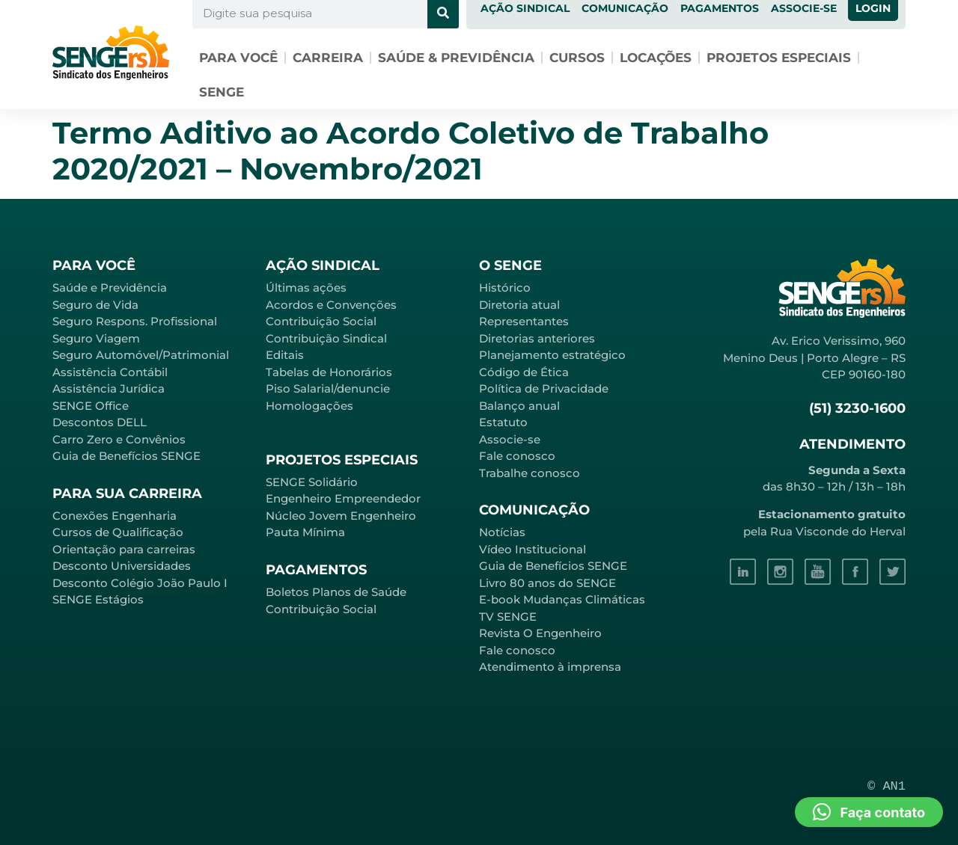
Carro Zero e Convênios (119, 439)
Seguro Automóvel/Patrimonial (140, 355)
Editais (285, 355)
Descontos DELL (99, 422)
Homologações (309, 406)
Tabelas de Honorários (329, 372)
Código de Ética (524, 372)
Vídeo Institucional (532, 549)
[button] (869, 812)
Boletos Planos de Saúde (336, 592)
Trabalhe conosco (529, 473)
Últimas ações (306, 287)
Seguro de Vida (95, 305)
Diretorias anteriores (537, 338)
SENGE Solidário (312, 482)
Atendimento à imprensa (550, 667)
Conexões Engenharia (114, 515)
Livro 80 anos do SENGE (547, 583)
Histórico (505, 287)
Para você (238, 57)
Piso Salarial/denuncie (328, 388)
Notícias (502, 532)
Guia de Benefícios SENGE (126, 456)
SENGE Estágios (98, 599)
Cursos (577, 57)
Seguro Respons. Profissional (134, 321)
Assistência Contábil (110, 372)
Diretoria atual (519, 305)
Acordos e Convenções (331, 305)
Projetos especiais (779, 57)
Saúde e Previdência (109, 287)
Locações (656, 57)
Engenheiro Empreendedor (343, 498)
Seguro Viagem (96, 338)
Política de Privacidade (543, 388)
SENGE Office (90, 406)
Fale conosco (517, 456)
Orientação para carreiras (123, 549)
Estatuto (503, 422)
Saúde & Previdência (456, 57)
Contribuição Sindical (326, 338)
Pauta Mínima (305, 532)
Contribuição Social (321, 321)
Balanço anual (519, 406)
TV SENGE (508, 616)
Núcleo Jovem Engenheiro (341, 515)
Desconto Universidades (121, 566)
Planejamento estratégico (552, 355)
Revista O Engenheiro (540, 633)
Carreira (328, 57)
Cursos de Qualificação (117, 532)
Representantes (524, 321)
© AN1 (886, 786)
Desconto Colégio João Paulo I (140, 583)
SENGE (221, 91)
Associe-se (509, 439)
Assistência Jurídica (108, 388)
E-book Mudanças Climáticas (562, 599)
